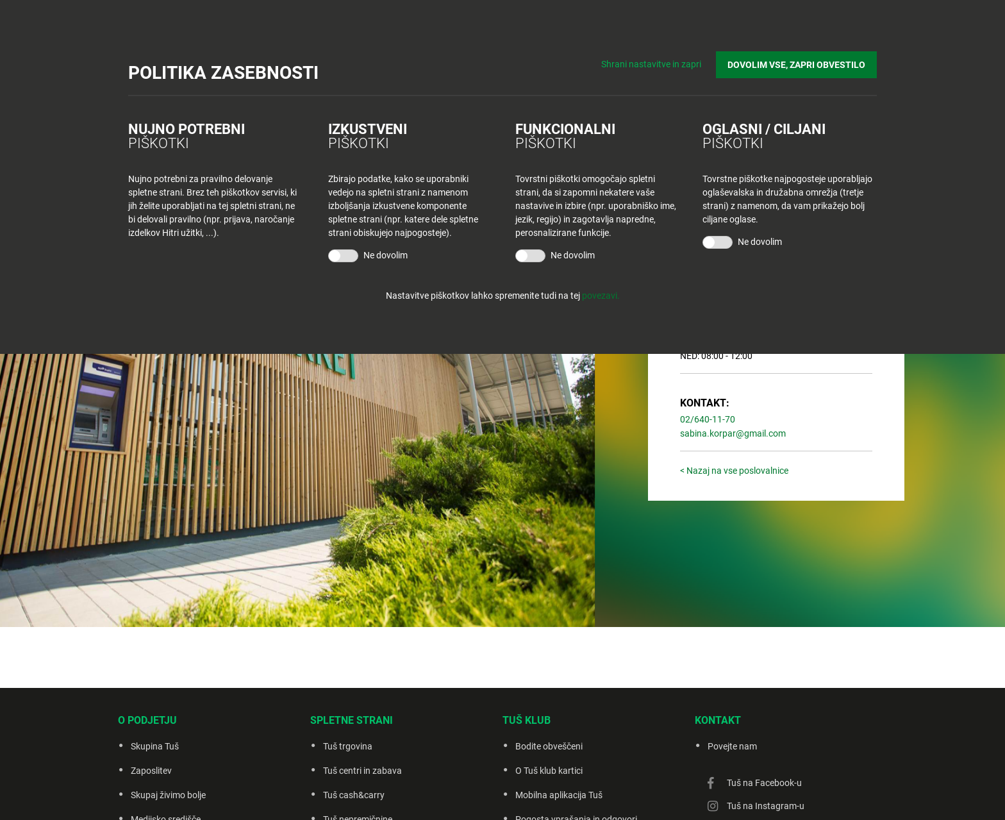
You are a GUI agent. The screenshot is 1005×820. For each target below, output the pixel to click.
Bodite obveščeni (549, 746)
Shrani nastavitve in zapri (651, 64)
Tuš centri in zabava (362, 771)
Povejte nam (732, 746)
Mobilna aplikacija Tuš (558, 795)
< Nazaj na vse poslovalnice (734, 470)
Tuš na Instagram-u (765, 806)
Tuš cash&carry (354, 795)
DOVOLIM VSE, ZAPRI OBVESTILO (796, 65)
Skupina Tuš (155, 746)
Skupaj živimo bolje (168, 795)
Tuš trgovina (347, 746)
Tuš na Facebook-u (764, 783)
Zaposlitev (151, 771)
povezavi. (601, 295)
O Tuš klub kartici (549, 771)
